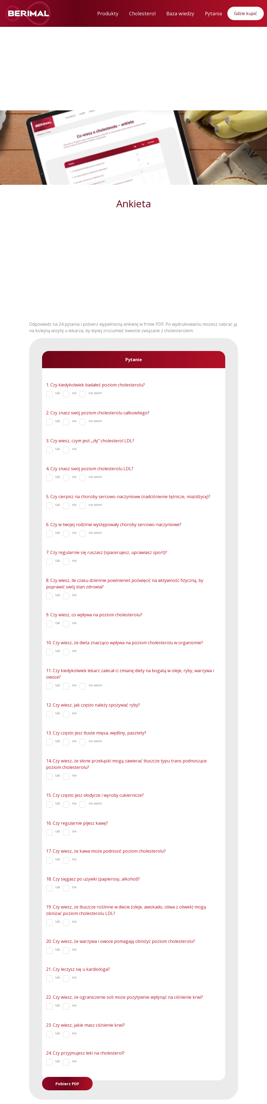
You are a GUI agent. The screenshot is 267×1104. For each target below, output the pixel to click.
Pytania (213, 13)
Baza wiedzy (180, 13)
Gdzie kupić (245, 13)
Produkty (107, 13)
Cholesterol (142, 13)
